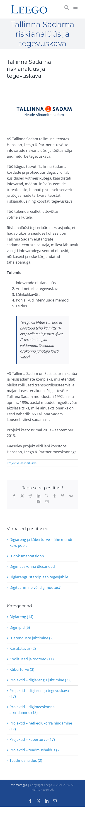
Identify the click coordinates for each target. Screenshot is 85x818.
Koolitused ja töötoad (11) (32, 659)
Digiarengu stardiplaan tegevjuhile (39, 577)
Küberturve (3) (22, 669)
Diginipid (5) (20, 627)
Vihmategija (19, 785)
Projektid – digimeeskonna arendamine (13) (32, 709)
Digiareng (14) (21, 616)
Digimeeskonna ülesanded (32, 566)
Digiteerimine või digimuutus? (35, 587)
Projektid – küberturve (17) (32, 739)
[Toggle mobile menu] (75, 7)
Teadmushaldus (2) (26, 760)
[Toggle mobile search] (66, 7)
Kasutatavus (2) (23, 648)
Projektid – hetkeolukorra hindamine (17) (41, 726)
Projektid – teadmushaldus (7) (35, 750)
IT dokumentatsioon (27, 556)
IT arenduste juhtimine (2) (31, 638)
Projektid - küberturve (21, 463)
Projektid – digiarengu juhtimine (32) (40, 680)
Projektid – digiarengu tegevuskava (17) (39, 693)
